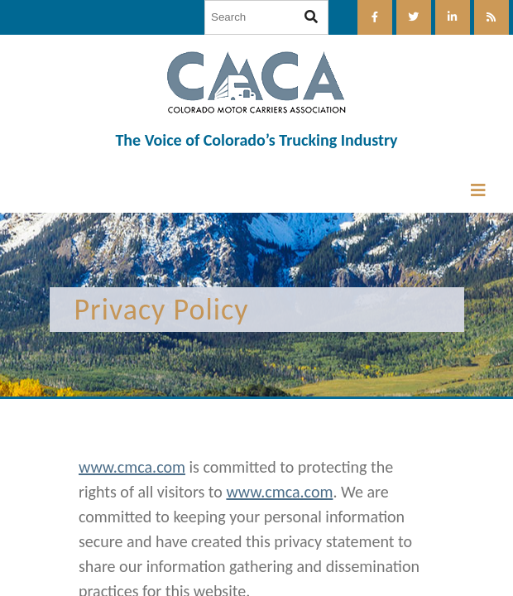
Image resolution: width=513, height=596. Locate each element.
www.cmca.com (132, 467)
